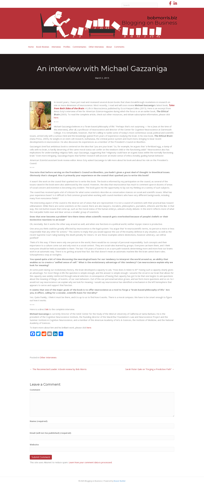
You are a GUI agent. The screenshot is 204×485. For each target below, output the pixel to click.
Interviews (56, 46)
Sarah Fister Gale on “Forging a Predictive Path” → (149, 369)
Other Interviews (96, 46)
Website (34, 444)
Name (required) (38, 421)
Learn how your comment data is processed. (90, 462)
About (109, 46)
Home (31, 46)
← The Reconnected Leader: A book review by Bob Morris (58, 369)
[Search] (140, 5)
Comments (119, 46)
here (56, 117)
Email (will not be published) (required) (50, 432)
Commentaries (79, 46)
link (46, 309)
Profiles (66, 46)
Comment (35, 389)
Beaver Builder (120, 481)
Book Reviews (42, 46)
